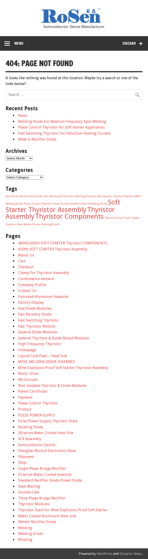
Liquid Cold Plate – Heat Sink (42, 356)
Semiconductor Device (36, 445)
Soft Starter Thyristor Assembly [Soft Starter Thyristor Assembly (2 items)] (63, 206)
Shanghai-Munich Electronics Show (47, 450)
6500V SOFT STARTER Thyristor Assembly (52, 249)
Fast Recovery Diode (34, 314)
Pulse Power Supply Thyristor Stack (47, 421)
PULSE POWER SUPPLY (36, 415)
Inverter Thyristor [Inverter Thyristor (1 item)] (124, 196)
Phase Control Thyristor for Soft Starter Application (61, 127)
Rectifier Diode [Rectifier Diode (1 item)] (78, 203)
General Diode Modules (37, 332)
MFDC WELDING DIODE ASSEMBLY (46, 362)
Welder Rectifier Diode (37, 522)
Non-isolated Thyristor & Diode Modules (52, 385)
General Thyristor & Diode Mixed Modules (53, 338)
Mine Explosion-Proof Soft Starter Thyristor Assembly (63, 368)
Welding (25, 528)
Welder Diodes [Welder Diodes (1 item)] (32, 224)
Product (25, 409)
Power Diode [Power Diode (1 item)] (60, 203)
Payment (25, 397)
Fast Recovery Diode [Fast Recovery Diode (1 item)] (31, 196)
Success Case (28, 492)
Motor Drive (28, 373)
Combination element (36, 279)
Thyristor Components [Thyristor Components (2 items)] (69, 216)
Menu (18, 43)
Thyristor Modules (33, 504)
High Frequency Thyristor (39, 344)
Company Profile (32, 285)
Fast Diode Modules (34, 308)
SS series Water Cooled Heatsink (45, 474)
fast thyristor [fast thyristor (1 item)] (105, 196)
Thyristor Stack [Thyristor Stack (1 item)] (14, 224)
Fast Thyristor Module (36, 326)
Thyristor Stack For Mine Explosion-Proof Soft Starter (62, 510)
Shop (22, 462)
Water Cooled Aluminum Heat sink (47, 516)
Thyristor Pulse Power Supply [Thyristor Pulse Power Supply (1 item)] (122, 217)
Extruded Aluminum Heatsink (43, 296)
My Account (28, 379)
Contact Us (27, 290)
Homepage (27, 350)
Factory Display (31, 302)
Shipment (26, 457)
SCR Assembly (29, 439)
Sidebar (129, 43)
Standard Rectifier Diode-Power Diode (50, 480)
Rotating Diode (30, 427)
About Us (26, 255)
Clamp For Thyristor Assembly (43, 273)
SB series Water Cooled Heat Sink (45, 433)
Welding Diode (30, 533)
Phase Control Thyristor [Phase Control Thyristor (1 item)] (38, 203)
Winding (25, 539)
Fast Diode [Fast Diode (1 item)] (12, 196)
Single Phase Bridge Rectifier (42, 468)
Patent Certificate (32, 391)
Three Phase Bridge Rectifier (42, 498)
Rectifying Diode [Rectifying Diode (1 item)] (97, 203)
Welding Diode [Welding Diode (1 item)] (50, 224)
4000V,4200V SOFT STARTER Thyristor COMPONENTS (62, 243)
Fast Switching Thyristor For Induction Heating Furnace (64, 133)
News (22, 115)
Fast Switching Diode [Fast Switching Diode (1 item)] (56, 196)
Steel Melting (29, 486)
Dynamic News (131, 554)
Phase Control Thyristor (38, 403)
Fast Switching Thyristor (38, 320)
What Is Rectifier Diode (37, 139)
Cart (21, 261)
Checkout (26, 267)
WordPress (104, 554)
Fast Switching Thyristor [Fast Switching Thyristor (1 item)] (83, 196)
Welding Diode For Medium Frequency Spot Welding (62, 121)
